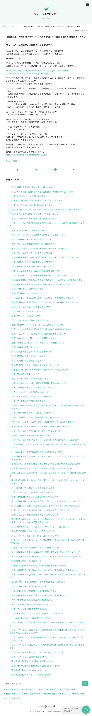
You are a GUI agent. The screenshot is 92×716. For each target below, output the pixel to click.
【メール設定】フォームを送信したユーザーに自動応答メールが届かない (40, 426)
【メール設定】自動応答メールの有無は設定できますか (33, 266)
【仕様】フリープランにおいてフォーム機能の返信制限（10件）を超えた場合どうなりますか (47, 646)
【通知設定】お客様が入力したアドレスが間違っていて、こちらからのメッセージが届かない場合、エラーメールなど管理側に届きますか (48, 521)
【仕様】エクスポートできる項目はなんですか (29, 392)
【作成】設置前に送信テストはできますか (27, 356)
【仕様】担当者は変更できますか (24, 347)
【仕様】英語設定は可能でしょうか (25, 374)
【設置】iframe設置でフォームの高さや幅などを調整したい (35, 270)
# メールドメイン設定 (12, 698)
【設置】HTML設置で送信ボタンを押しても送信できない (34, 214)
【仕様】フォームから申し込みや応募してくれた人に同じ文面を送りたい (40, 510)
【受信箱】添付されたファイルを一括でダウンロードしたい (35, 365)
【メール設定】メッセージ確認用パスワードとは (30, 617)
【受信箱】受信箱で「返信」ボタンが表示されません (32, 531)
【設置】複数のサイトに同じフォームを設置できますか (33, 338)
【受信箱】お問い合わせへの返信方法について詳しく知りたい (36, 200)
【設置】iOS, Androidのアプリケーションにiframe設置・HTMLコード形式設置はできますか (48, 474)
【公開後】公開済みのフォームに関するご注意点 (30, 674)
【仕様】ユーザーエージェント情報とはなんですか (31, 387)
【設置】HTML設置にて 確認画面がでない (28, 230)
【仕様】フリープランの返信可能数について (28, 656)
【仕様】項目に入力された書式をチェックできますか (32, 261)
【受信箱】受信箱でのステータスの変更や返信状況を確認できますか (39, 565)
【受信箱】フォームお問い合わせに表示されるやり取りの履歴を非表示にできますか (45, 463)
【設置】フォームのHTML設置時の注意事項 (28, 609)
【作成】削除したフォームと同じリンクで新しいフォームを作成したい (39, 526)
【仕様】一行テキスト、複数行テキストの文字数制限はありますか (38, 333)
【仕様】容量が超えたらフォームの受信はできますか (32, 413)
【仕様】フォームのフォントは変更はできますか (30, 306)
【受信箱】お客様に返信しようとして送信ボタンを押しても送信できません (41, 468)
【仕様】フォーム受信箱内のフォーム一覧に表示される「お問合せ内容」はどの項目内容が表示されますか (47, 541)
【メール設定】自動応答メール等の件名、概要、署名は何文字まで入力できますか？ (45, 552)
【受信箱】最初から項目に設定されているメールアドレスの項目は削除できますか (44, 302)
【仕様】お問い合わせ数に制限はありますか (28, 196)
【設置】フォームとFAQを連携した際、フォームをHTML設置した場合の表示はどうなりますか (47, 576)
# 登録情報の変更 (50, 693)
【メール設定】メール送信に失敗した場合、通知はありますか (36, 451)
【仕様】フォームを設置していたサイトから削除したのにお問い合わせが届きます (44, 439)
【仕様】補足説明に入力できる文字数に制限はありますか (34, 496)
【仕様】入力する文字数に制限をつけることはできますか (34, 514)
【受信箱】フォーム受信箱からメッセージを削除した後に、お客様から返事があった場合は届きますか (47, 407)
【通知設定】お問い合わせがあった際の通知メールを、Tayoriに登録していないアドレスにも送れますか (47, 482)
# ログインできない (67, 689)
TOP (5, 26)
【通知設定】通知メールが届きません (25, 561)
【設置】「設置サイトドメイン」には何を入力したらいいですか (36, 324)
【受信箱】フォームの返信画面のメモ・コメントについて (34, 435)
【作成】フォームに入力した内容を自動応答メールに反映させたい (38, 235)
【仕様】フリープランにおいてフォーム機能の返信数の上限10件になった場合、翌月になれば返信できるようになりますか (47, 631)
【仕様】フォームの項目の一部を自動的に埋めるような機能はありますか (40, 329)
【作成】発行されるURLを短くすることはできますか (32, 187)
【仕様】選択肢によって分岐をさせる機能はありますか (33, 590)
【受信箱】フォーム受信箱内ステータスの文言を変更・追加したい (38, 581)
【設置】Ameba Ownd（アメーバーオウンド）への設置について (37, 342)
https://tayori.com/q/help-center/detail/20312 (26, 154)
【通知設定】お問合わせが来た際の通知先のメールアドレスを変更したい (40, 248)
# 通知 (15, 161)
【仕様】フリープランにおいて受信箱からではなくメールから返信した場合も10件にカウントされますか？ (47, 639)
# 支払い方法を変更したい (48, 689)
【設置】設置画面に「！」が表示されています (29, 293)
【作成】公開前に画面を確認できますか (26, 360)
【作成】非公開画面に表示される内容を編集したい (31, 599)
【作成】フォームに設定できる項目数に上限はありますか (34, 535)
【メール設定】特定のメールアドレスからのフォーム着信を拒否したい (39, 595)
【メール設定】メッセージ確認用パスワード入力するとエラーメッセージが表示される (46, 556)
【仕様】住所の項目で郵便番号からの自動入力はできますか (35, 665)
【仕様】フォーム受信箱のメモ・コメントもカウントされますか (37, 652)
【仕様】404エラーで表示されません (25, 311)
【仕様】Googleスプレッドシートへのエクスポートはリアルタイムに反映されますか (45, 209)
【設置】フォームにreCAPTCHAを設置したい (29, 604)
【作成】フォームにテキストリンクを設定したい (30, 239)
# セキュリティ (64, 693)
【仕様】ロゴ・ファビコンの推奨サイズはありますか (32, 492)
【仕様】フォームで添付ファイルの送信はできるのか (32, 252)
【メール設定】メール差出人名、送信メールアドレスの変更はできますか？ (41, 297)
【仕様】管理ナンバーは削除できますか (26, 288)
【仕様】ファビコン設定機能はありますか (27, 401)
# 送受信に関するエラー (13, 693)
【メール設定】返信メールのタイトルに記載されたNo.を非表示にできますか (42, 284)
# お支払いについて (29, 689)
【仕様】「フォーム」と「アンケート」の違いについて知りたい (36, 613)
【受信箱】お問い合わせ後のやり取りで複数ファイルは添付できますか (39, 369)
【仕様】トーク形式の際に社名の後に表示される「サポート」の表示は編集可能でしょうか (47, 224)
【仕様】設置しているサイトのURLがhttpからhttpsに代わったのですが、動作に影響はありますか (47, 446)
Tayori (46, 711)
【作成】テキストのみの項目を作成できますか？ (30, 320)
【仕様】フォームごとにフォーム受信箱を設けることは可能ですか (38, 275)
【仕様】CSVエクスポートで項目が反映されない (30, 378)
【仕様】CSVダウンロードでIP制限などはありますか (32, 205)
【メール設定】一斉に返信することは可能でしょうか (32, 487)
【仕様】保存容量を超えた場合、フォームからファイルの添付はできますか (41, 570)
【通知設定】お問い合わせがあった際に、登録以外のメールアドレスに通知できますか (46, 279)
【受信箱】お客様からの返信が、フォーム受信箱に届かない (35, 547)
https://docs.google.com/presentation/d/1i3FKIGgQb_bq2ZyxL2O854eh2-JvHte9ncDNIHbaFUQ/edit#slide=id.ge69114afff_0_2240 (38, 72)
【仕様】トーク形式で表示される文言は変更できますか (33, 218)
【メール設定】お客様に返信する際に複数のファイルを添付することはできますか (44, 257)
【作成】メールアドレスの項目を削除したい (28, 586)
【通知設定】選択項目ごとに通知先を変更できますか (32, 661)
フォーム (15, 26)
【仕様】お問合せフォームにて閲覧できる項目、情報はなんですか (38, 383)
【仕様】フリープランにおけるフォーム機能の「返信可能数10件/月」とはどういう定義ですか (47, 624)
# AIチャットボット (79, 693)
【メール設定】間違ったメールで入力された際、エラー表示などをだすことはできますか (47, 501)
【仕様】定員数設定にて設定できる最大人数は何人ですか (34, 417)
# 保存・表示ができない (33, 693)
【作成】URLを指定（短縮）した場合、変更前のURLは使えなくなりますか (41, 191)
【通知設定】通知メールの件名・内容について (29, 670)
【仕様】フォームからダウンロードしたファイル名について (35, 430)
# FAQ (8, 161)
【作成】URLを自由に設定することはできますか (30, 396)
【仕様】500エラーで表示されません (25, 315)
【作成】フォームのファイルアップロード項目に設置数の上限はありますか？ (42, 422)
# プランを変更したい (12, 689)
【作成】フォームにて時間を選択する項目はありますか (33, 243)
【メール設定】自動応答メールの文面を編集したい (31, 351)
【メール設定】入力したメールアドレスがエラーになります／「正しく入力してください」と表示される (47, 458)
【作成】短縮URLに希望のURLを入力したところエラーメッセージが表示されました (45, 505)
